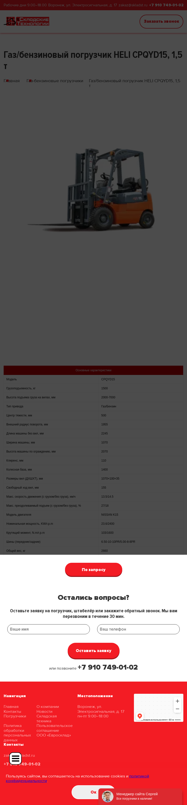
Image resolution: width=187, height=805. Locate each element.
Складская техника (47, 719)
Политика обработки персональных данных (17, 733)
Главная (11, 706)
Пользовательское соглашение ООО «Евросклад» (55, 730)
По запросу (93, 569)
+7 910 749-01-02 (108, 667)
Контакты (12, 711)
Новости (44, 711)
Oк (93, 792)
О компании (48, 706)
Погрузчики (15, 716)
